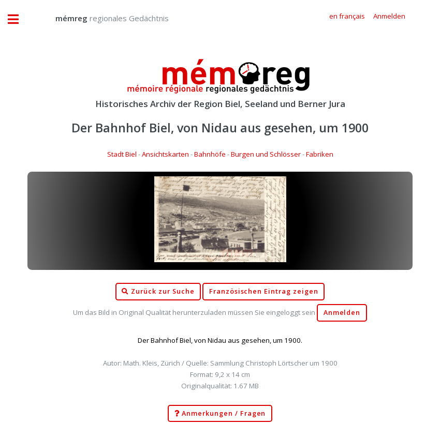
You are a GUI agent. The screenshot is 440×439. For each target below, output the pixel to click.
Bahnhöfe (210, 154)
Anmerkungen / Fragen (220, 413)
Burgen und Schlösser (266, 154)
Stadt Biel (122, 154)
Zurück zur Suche (158, 291)
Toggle (18, 19)
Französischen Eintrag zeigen (263, 291)
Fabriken (319, 154)
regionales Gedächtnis (102, 18)
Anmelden (342, 312)
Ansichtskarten (165, 154)
